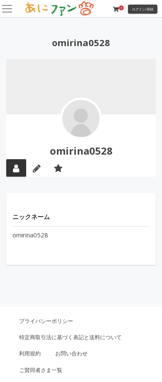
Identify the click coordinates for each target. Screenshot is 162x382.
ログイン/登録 (142, 9)
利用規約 (30, 353)
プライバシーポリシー (46, 321)
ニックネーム (31, 216)
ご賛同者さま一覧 (40, 370)
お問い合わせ (71, 353)
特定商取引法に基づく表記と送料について (70, 337)
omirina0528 (81, 151)
